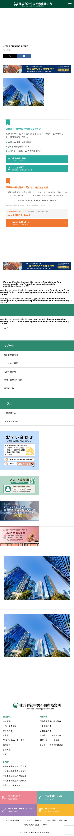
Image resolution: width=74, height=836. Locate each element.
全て (6, 328)
